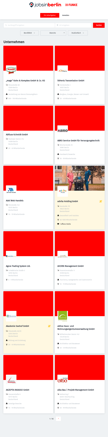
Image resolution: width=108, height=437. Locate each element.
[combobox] (29, 25)
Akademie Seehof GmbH (17, 326)
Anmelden (65, 15)
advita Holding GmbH (67, 201)
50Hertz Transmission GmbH (70, 80)
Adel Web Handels (14, 200)
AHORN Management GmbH (70, 266)
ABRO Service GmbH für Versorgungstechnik (78, 140)
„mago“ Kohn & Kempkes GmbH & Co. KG (25, 80)
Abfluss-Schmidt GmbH (17, 134)
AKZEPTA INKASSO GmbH (17, 390)
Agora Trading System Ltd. (18, 266)
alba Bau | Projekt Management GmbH (75, 390)
